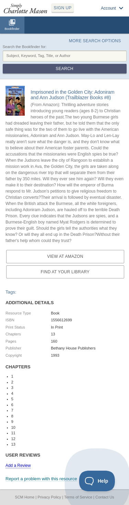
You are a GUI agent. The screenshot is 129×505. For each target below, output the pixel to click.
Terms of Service (78, 497)
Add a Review (18, 465)
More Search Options (95, 40)
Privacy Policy (49, 497)
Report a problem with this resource (41, 478)
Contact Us (104, 497)
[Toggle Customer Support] (97, 481)
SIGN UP (63, 7)
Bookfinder (11, 29)
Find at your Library (65, 271)
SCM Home (24, 497)
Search (64, 68)
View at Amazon (65, 256)
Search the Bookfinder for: (25, 47)
